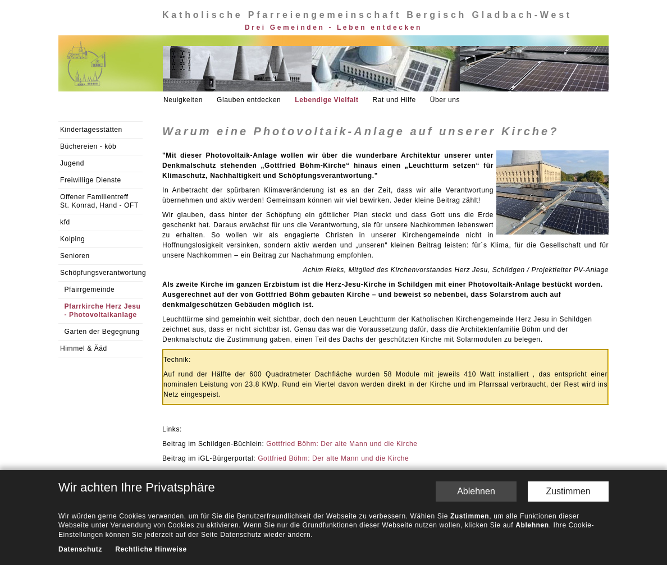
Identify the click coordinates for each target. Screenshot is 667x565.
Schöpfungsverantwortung (101, 273)
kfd (65, 222)
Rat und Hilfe (394, 100)
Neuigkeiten (183, 100)
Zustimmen (568, 491)
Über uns (445, 100)
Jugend (72, 163)
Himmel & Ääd (83, 348)
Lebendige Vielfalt (326, 100)
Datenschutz (80, 550)
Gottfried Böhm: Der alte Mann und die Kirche (341, 444)
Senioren (75, 256)
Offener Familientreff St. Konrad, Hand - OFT (99, 201)
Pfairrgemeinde (90, 289)
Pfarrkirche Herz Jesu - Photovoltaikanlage (103, 310)
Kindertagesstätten (91, 130)
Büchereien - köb (88, 146)
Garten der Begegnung (102, 332)
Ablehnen (476, 491)
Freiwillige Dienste (90, 180)
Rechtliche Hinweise (150, 550)
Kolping (72, 239)
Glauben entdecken (249, 100)
